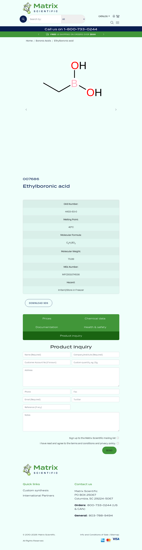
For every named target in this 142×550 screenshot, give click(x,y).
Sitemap (114, 534)
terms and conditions (83, 443)
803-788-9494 (101, 515)
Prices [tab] (46, 318)
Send (109, 450)
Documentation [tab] (47, 327)
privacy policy (107, 443)
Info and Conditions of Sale (94, 534)
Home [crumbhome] (29, 40)
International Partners (38, 495)
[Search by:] (45, 19)
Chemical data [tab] (95, 318)
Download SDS (38, 302)
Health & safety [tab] (95, 327)
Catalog (103, 16)
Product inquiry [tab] (71, 335)
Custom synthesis (36, 490)
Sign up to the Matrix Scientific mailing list (94, 438)
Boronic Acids (43, 40)
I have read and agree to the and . (79, 443)
